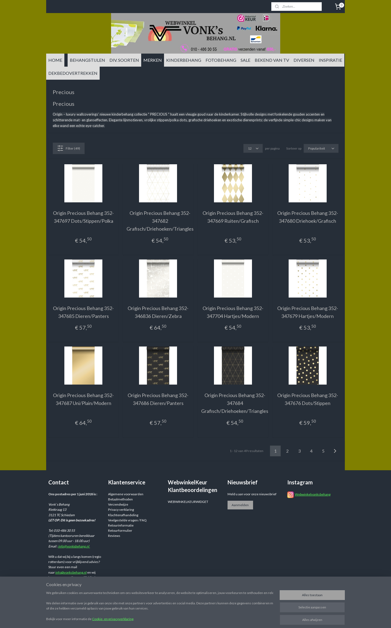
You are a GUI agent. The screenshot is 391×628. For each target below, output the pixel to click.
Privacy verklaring (121, 510)
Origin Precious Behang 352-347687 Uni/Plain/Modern (83, 399)
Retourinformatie (121, 525)
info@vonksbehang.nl (74, 546)
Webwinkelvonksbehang (312, 494)
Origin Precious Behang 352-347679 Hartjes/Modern (307, 312)
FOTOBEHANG (221, 60)
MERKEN (152, 60)
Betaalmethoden (120, 499)
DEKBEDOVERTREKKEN (72, 73)
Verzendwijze (118, 504)
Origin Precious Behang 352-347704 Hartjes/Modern (233, 312)
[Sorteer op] (321, 148)
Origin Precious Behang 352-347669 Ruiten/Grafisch (233, 217)
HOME (55, 60)
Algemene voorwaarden (125, 494)
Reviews (114, 536)
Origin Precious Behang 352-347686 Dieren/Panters (158, 399)
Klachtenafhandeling (123, 515)
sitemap (227, 618)
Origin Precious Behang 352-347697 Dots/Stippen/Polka (83, 217)
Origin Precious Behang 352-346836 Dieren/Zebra (158, 312)
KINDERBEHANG (183, 60)
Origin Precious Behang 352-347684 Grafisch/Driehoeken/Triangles (234, 403)
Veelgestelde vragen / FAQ (127, 520)
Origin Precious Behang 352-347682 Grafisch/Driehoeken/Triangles (160, 221)
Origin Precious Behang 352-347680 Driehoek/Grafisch (307, 217)
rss (237, 618)
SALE (245, 60)
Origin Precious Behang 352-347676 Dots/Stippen (307, 399)
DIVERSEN (304, 60)
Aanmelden (240, 505)
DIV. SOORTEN (124, 60)
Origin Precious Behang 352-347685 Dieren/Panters (83, 312)
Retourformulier (120, 530)
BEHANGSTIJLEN (87, 60)
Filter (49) (68, 148)
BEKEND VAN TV (272, 60)
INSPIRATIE (330, 60)
